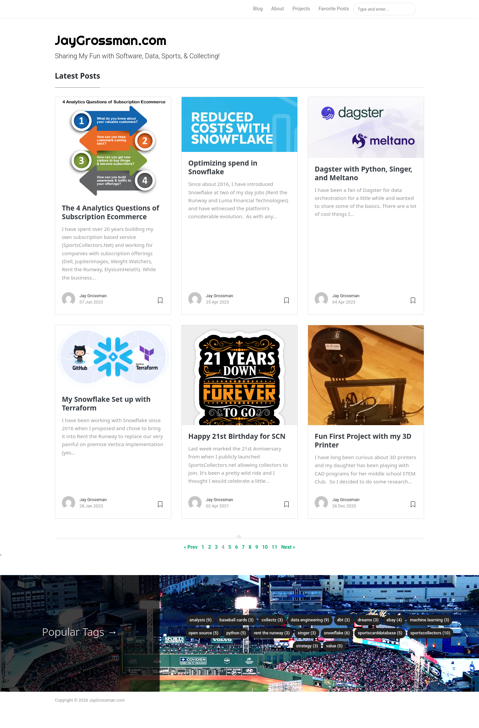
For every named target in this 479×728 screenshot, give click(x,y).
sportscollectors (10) (430, 632)
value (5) (334, 645)
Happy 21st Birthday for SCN (236, 436)
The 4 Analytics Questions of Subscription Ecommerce (110, 212)
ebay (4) (394, 619)
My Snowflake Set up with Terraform (106, 403)
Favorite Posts (334, 9)
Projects (301, 9)
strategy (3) (307, 645)
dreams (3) (368, 619)
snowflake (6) (337, 632)
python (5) (236, 632)
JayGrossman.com (110, 40)
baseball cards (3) (236, 619)
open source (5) (204, 632)
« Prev (191, 547)
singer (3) (307, 632)
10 (265, 547)
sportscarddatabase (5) (380, 632)
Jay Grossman (93, 295)
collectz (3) (272, 619)
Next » (288, 547)
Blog (258, 9)
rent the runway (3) (272, 632)
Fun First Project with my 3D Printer (363, 440)
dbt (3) (343, 619)
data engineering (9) (310, 619)
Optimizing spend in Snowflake (222, 167)
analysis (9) (201, 619)
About (277, 9)
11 (274, 547)
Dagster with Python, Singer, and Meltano (363, 173)
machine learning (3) (429, 619)
